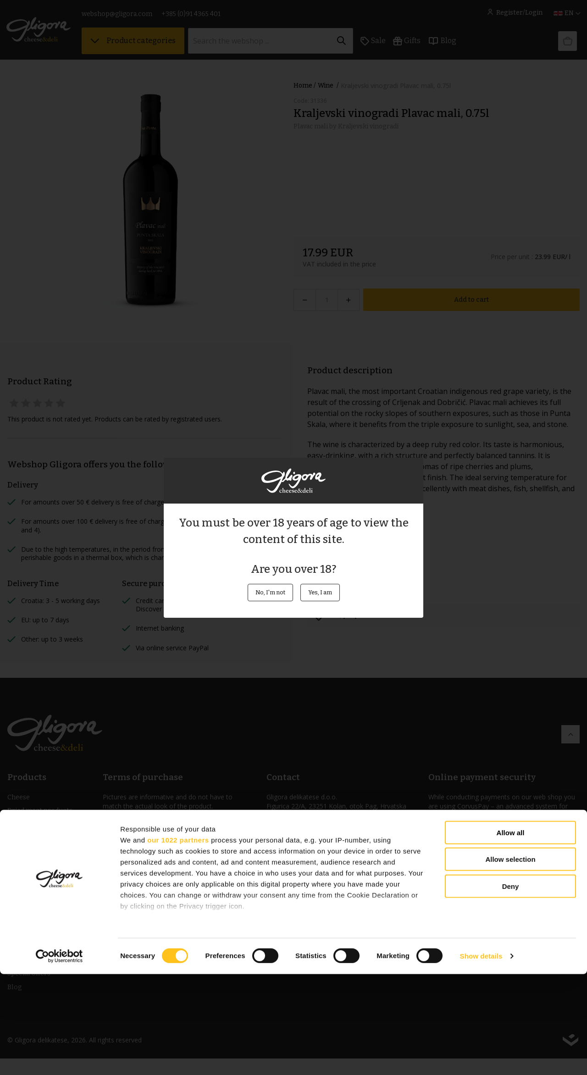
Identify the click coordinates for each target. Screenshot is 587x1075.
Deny (510, 987)
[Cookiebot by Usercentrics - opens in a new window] (59, 1057)
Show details (481, 1057)
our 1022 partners (178, 940)
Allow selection (510, 960)
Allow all (511, 933)
